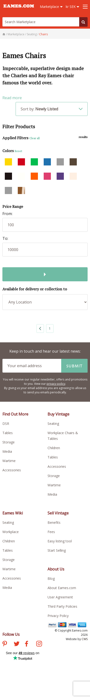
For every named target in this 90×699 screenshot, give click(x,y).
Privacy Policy (58, 615)
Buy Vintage (58, 414)
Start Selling (57, 550)
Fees (51, 531)
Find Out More (15, 414)
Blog (51, 578)
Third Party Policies (62, 606)
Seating (53, 423)
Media (7, 451)
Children (54, 448)
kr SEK (72, 6)
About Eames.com (62, 588)
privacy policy (56, 384)
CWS (85, 639)
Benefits (54, 522)
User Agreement (60, 597)
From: (7, 214)
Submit (74, 366)
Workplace (10, 531)
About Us (56, 569)
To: (5, 238)
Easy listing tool (60, 541)
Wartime (9, 460)
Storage (8, 442)
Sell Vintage (58, 513)
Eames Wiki (12, 513)
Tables (7, 433)
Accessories (11, 470)
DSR (5, 423)
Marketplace (51, 6)
